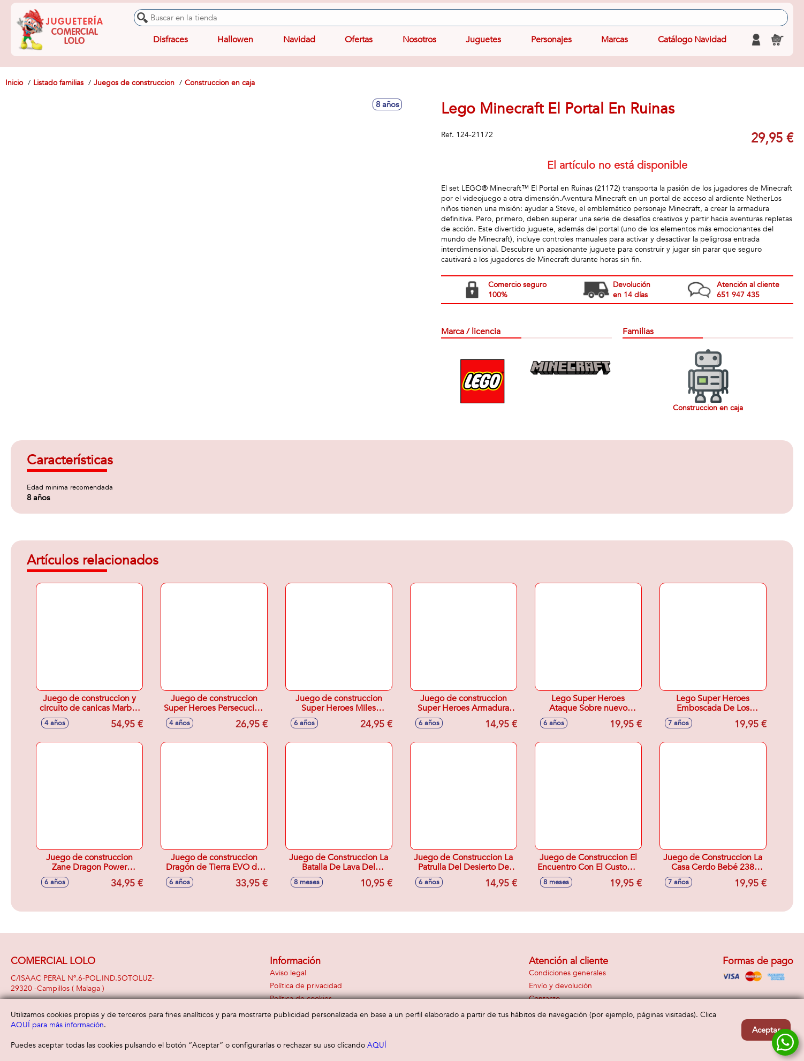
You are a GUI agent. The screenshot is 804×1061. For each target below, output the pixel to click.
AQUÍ (376, 1045)
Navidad (299, 40)
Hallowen (235, 40)
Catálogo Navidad (692, 40)
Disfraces (170, 40)
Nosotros (419, 40)
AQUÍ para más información (57, 1025)
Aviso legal (288, 973)
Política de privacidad (306, 986)
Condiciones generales (567, 973)
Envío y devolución (560, 986)
